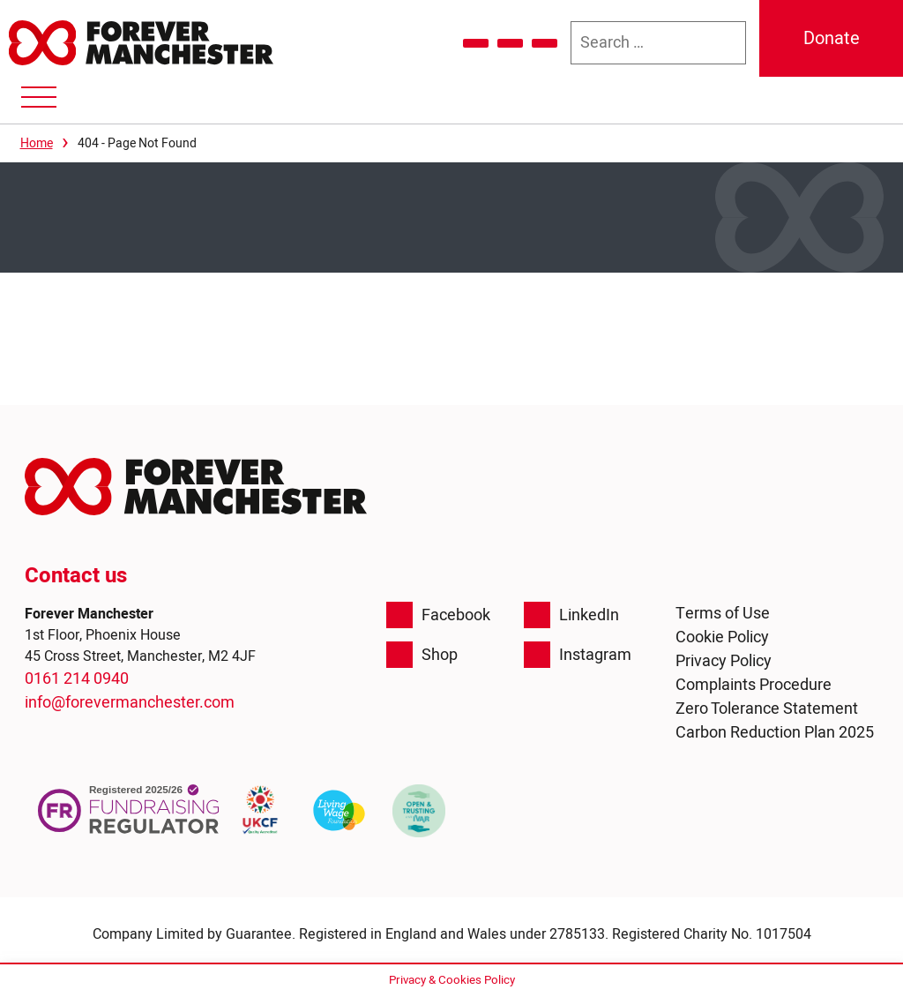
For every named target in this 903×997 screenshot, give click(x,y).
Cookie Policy (722, 637)
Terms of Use (722, 614)
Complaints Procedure (753, 685)
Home (36, 143)
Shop (422, 654)
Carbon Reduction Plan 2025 (774, 733)
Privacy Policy (723, 661)
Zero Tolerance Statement (766, 709)
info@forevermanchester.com (130, 703)
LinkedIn (571, 615)
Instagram (577, 654)
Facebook (438, 615)
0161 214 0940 (77, 679)
